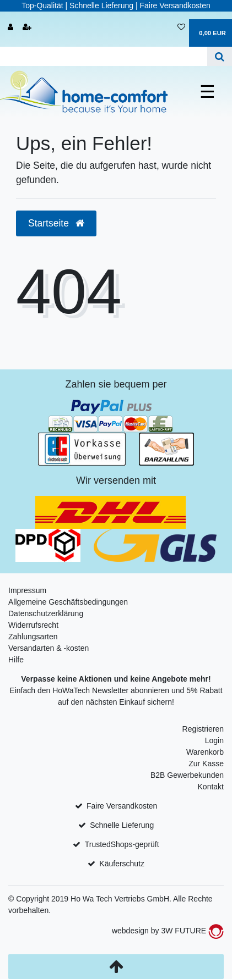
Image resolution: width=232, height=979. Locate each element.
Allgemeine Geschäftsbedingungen (68, 602)
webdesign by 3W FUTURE (168, 930)
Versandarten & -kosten (48, 648)
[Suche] (219, 56)
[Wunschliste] (181, 27)
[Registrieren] (27, 27)
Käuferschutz (121, 863)
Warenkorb (205, 752)
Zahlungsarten (33, 636)
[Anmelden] (10, 27)
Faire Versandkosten (122, 805)
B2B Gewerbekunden (187, 775)
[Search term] (103, 56)
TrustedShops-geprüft (122, 844)
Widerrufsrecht (33, 625)
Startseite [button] (56, 223)
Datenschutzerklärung (45, 613)
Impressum (27, 590)
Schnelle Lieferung (122, 825)
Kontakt (211, 786)
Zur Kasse (206, 763)
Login (214, 740)
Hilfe (16, 659)
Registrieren (203, 728)
